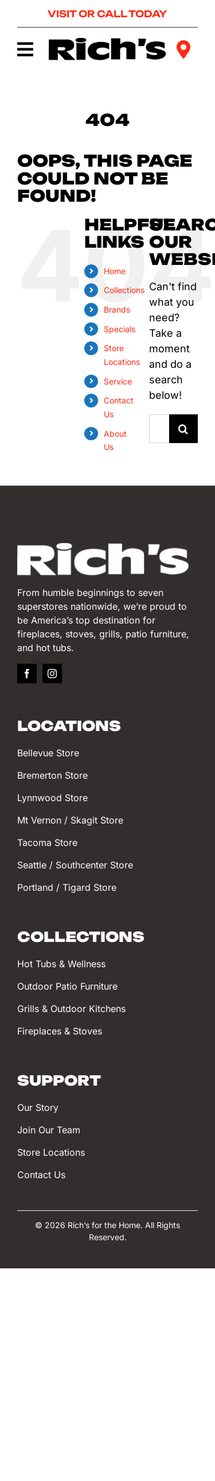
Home (115, 271)
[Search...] (159, 428)
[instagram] (52, 673)
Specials (119, 329)
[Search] (183, 428)
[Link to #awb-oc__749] (24, 49)
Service (118, 381)
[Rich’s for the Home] (108, 43)
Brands (117, 309)
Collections (124, 290)
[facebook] (27, 673)
